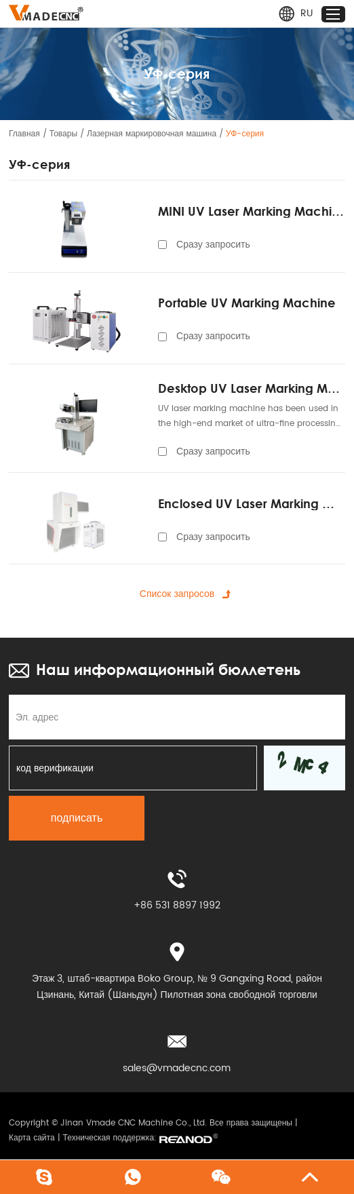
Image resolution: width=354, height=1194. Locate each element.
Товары (63, 134)
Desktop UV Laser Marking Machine (251, 388)
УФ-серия (245, 134)
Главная (24, 134)
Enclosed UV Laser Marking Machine (251, 503)
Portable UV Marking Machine (247, 302)
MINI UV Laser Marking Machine (251, 211)
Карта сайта (32, 1138)
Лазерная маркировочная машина (151, 134)
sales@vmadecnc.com (177, 1068)
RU (295, 13)
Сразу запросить (213, 244)
